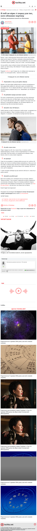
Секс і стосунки (4, 28)
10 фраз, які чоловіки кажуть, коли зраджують (16, 253)
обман (33, 216)
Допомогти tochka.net (12, 10)
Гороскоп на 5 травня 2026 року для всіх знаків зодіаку (16, 376)
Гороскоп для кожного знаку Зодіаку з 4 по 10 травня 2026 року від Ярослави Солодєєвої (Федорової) (16, 411)
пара (27, 216)
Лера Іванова (8, 21)
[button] (32, 6)
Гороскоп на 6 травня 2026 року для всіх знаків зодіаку (16, 342)
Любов (6, 216)
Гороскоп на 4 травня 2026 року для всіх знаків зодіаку (16, 483)
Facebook (13, 208)
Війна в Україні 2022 (25, 10)
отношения (20, 216)
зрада (12, 216)
